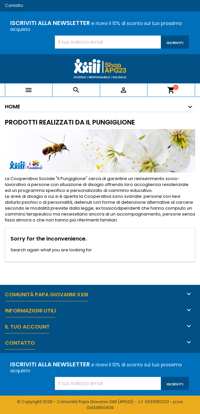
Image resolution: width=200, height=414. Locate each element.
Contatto (14, 5)
